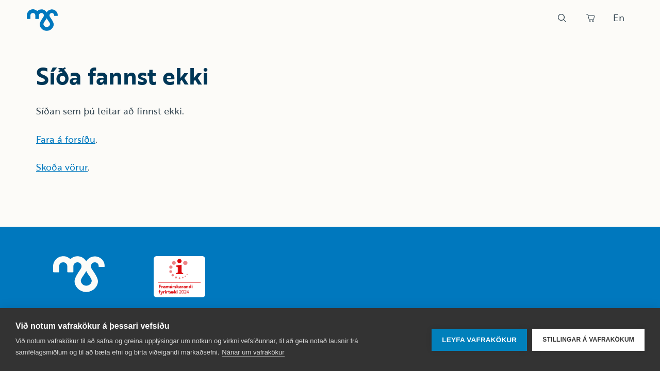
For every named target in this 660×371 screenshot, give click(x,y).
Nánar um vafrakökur (253, 352)
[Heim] (42, 20)
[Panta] (590, 18)
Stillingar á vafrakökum (588, 339)
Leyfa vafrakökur (479, 340)
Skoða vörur (62, 167)
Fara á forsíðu (65, 139)
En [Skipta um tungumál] (618, 17)
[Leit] (562, 18)
